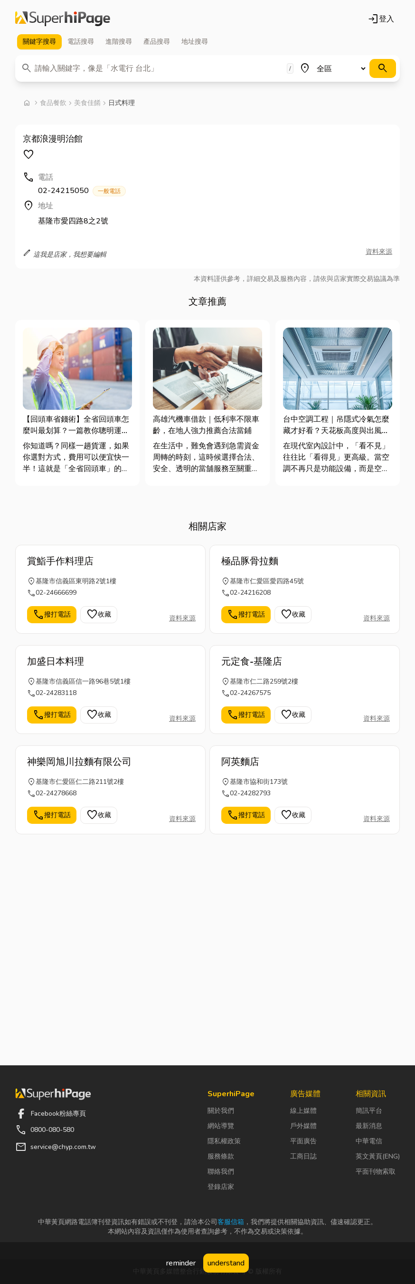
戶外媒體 (303, 1125)
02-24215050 (82, 190)
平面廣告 (303, 1141)
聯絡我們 (221, 1171)
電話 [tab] (80, 42)
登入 (381, 19)
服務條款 (221, 1156)
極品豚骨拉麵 (249, 561)
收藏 (98, 614)
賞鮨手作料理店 (60, 561)
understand (226, 1263)
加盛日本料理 (55, 661)
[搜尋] (382, 68)
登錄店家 (221, 1186)
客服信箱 (230, 1221)
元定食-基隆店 (251, 661)
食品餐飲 (53, 102)
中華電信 (369, 1141)
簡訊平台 (369, 1110)
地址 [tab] (194, 42)
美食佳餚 (87, 102)
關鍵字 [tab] (39, 42)
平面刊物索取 (376, 1171)
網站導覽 (221, 1125)
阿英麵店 (240, 761)
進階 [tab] (118, 42)
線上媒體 (303, 1110)
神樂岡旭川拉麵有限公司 (79, 761)
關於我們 (221, 1110)
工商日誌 (303, 1156)
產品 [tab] (156, 42)
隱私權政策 (224, 1141)
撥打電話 (52, 614)
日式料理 (121, 102)
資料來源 (379, 251)
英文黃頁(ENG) (378, 1156)
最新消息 (369, 1125)
